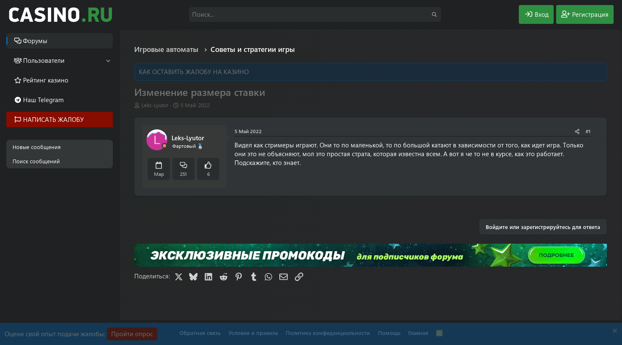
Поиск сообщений (36, 161)
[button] (108, 60)
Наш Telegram (43, 99)
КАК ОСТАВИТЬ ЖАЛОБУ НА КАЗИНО (194, 71)
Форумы (35, 40)
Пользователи (44, 60)
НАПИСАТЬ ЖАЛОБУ (53, 119)
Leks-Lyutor (155, 104)
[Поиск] (315, 14)
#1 (588, 131)
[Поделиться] (577, 131)
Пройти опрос (132, 334)
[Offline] (164, 146)
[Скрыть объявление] (613, 331)
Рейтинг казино (45, 80)
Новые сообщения (37, 146)
